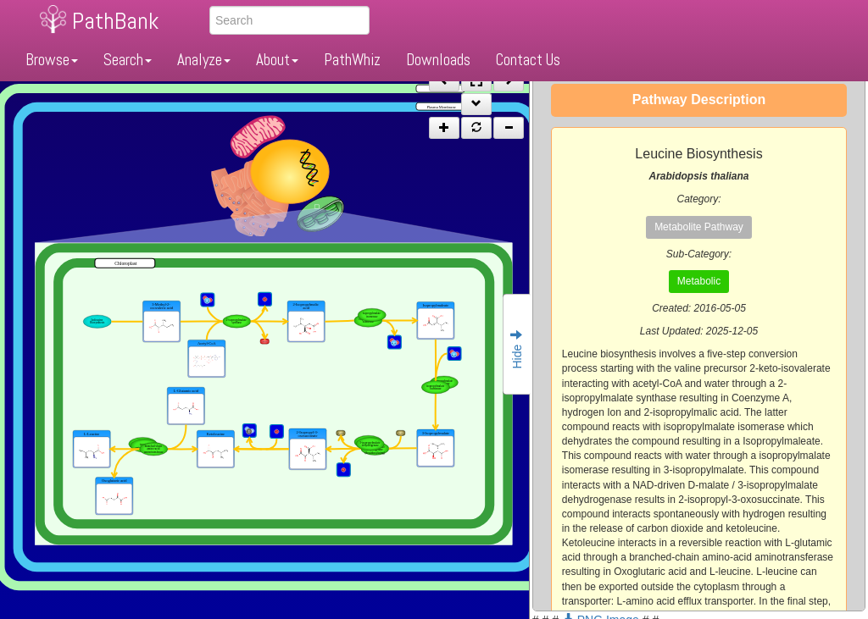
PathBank (115, 21)
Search (127, 59)
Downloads (438, 59)
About (277, 59)
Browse (51, 59)
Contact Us (528, 59)
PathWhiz (352, 59)
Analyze (204, 59)
